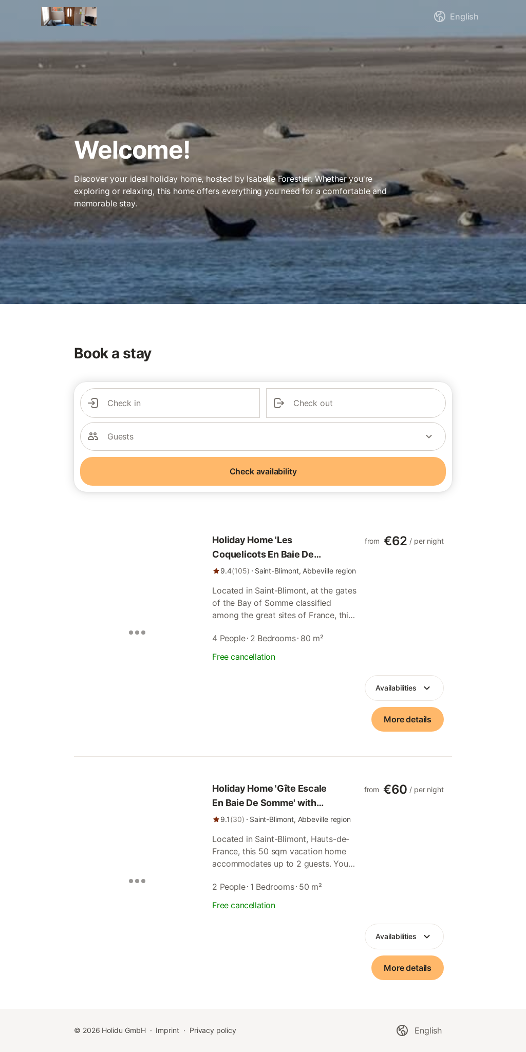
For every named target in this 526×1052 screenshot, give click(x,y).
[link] (285, 554)
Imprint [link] (167, 1030)
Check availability (263, 471)
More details (407, 719)
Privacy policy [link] (213, 1030)
